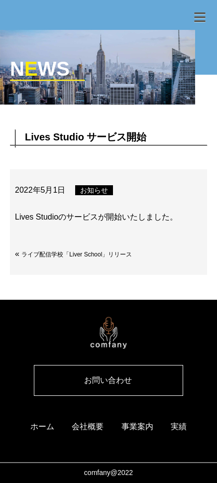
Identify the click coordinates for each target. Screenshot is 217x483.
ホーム (42, 426)
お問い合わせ (108, 380)
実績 (179, 426)
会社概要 (88, 426)
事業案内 (137, 426)
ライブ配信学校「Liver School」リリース (76, 254)
